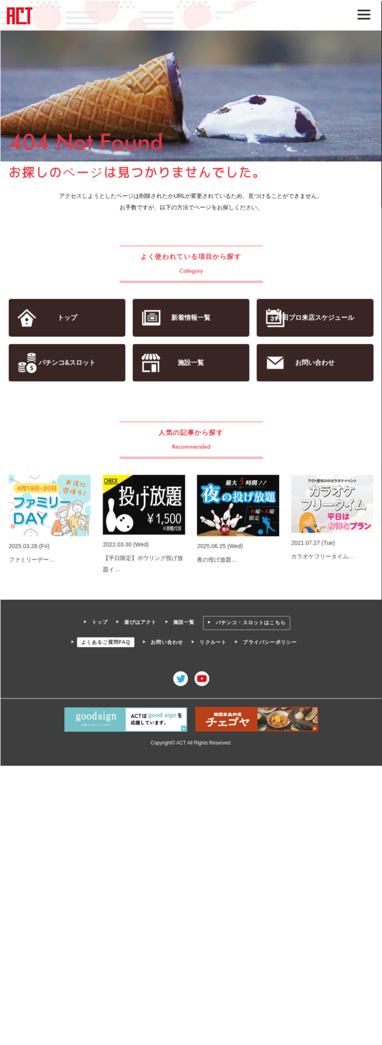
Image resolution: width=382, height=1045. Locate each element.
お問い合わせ (314, 362)
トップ (68, 317)
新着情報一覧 (191, 317)
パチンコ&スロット (67, 362)
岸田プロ (314, 317)
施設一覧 (191, 362)
